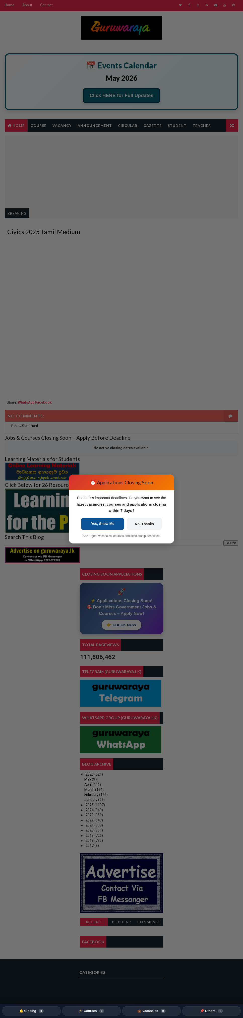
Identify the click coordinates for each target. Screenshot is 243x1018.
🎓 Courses (91, 1011)
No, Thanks (144, 524)
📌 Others (211, 1011)
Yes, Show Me (102, 524)
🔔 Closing (31, 1011)
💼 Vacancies (151, 1011)
